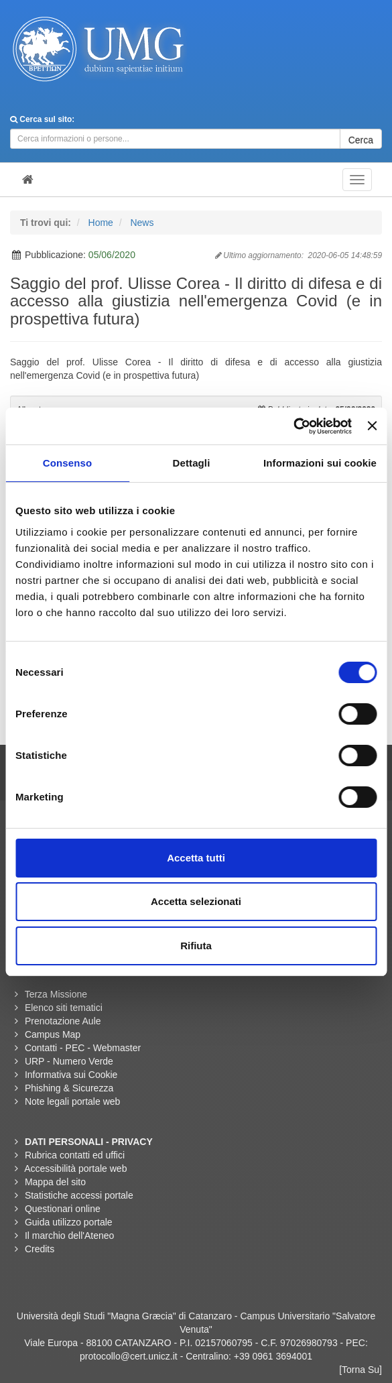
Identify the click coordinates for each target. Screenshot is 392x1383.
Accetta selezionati (196, 901)
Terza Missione (56, 994)
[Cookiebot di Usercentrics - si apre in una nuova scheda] (293, 426)
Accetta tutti (196, 857)
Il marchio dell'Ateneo (69, 1235)
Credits (39, 1249)
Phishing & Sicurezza (69, 1088)
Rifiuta (196, 945)
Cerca (360, 140)
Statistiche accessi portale (79, 1195)
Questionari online (63, 1208)
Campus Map (52, 1034)
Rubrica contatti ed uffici (75, 1155)
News (141, 222)
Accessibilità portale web (75, 1168)
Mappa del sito (55, 1182)
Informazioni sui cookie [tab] (320, 463)
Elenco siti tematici (64, 1007)
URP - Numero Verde (69, 1061)
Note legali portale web (72, 1101)
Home (100, 222)
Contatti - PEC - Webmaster (83, 1047)
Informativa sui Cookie (71, 1074)
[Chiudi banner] (372, 425)
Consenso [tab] (67, 463)
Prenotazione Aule (63, 1021)
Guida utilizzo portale (69, 1222)
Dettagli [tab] (191, 463)
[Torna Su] (360, 1369)
